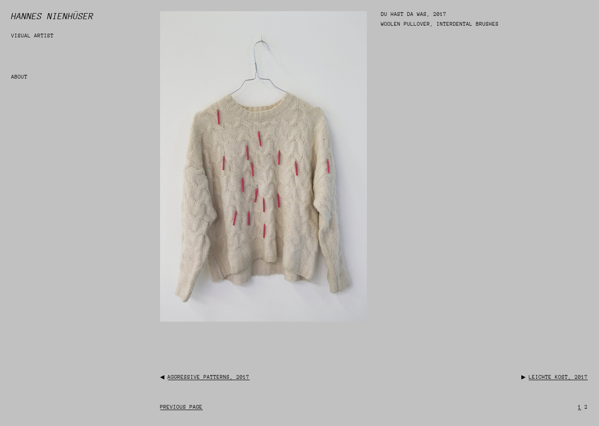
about (19, 77)
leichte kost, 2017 (558, 377)
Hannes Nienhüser (52, 16)
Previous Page (181, 407)
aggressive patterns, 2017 (208, 377)
